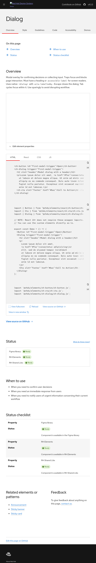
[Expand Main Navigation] (4, 4)
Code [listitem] (54, 30)
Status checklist (18, 415)
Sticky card (16, 513)
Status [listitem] (13, 55)
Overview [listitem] (10, 30)
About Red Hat (11, 562)
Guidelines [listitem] (39, 30)
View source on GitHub (18, 321)
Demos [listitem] (87, 30)
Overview (13, 71)
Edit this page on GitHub (17, 540)
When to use (15, 381)
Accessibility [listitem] (70, 30)
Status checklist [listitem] (61, 55)
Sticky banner (18, 509)
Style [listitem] (24, 30)
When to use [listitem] (59, 49)
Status (11, 341)
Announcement (18, 504)
